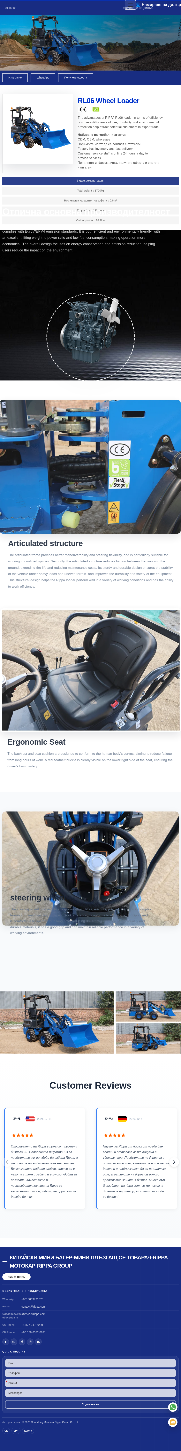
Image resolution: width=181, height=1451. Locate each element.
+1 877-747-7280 (32, 1324)
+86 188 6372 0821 (33, 1332)
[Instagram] (30, 1341)
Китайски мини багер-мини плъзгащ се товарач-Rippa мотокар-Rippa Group (89, 1262)
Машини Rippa (52, 1422)
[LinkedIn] (38, 1341)
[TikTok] (22, 1341)
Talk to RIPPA (16, 1277)
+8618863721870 (32, 1299)
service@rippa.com (33, 1314)
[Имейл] (172, 1422)
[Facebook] (5, 1341)
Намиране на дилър (161, 5)
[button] (174, 1162)
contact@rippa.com (33, 1306)
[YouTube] (14, 1341)
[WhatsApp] (172, 1407)
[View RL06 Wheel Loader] (90, 1022)
